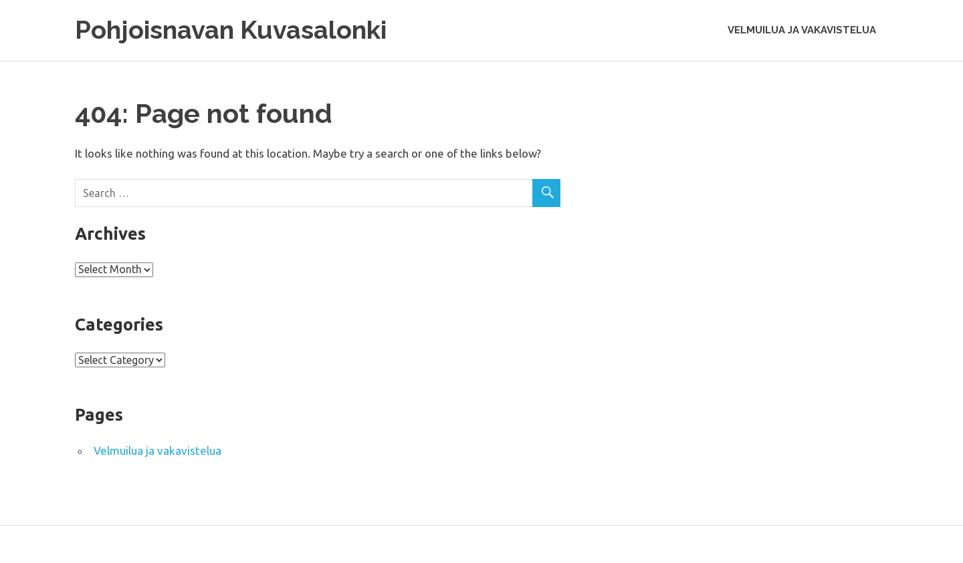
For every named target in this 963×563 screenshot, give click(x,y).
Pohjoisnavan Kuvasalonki (231, 30)
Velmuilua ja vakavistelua (802, 30)
